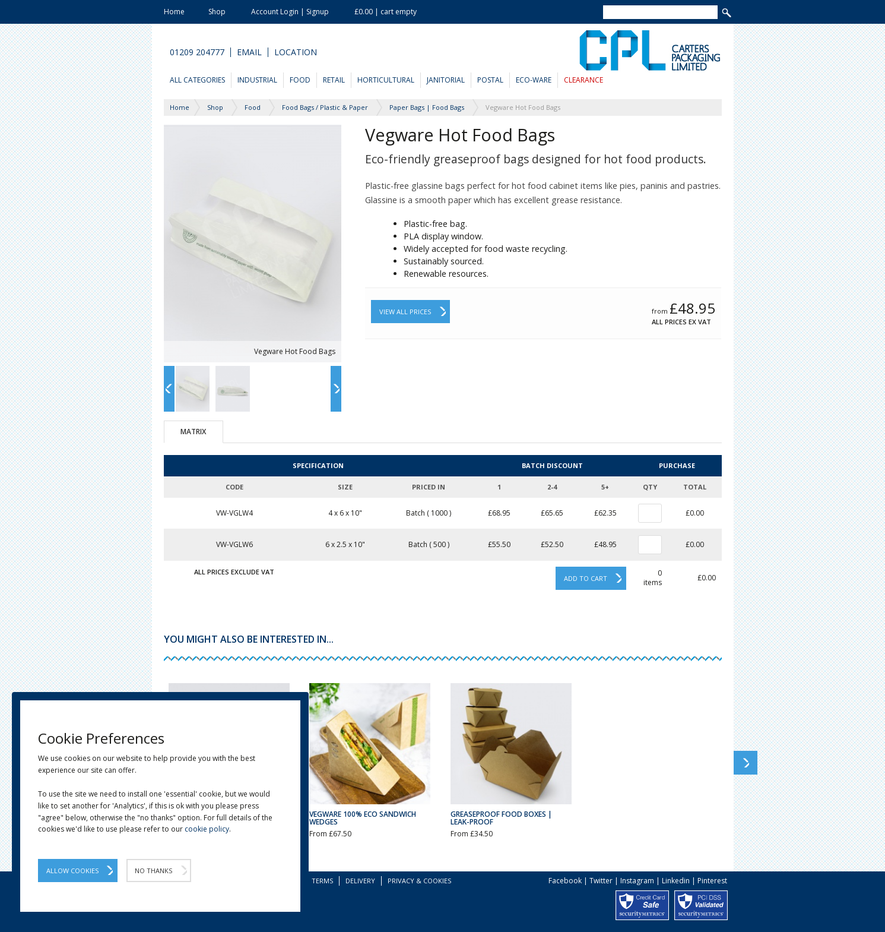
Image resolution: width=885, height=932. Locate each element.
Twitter (601, 881)
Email (249, 52)
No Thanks (153, 870)
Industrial (257, 80)
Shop (217, 12)
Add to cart (585, 578)
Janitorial (446, 80)
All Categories (197, 80)
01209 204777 (197, 52)
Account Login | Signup (290, 12)
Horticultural (385, 80)
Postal (490, 80)
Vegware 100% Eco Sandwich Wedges (362, 818)
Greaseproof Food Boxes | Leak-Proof (501, 818)
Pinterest (712, 881)
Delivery (360, 880)
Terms (322, 880)
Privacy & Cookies (419, 880)
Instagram (637, 881)
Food (300, 80)
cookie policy (207, 829)
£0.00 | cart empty (385, 12)
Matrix (193, 431)
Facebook (565, 881)
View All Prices (405, 311)
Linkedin (676, 881)
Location (295, 52)
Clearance (583, 80)
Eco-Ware (533, 80)
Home (174, 12)
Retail (334, 80)
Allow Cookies (72, 870)
